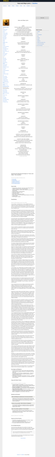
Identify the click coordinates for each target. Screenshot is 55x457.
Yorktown (4, 52)
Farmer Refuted (4, 35)
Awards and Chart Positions (16, 182)
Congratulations (4, 98)
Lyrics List (4, 5)
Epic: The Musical (39, 45)
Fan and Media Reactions (16, 183)
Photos (13, 5)
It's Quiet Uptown (5, 78)
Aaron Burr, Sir (4, 30)
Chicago (38, 37)
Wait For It (4, 44)
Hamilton (35, 3)
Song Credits (14, 179)
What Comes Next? (5, 53)
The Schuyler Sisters (5, 34)
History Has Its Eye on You (6, 51)
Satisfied (4, 41)
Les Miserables (39, 34)
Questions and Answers (15, 181)
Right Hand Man (5, 37)
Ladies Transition (5, 89)
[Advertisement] (19, 13)
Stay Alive (4, 45)
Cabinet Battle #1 (5, 59)
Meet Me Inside (4, 47)
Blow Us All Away (5, 76)
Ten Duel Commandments (6, 46)
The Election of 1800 (5, 79)
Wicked (38, 39)
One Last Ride (4, 97)
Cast (24, 5)
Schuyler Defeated (5, 64)
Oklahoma (38, 40)
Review (17, 5)
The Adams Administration (6, 70)
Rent (38, 36)
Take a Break (4, 60)
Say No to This (4, 61)
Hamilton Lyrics (6, 27)
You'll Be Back (4, 36)
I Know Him (4, 69)
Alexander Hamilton (5, 29)
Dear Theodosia (4, 54)
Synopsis (28, 5)
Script (21, 5)
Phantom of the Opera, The (41, 42)
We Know (4, 71)
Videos (9, 5)
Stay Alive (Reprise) (5, 77)
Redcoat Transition (5, 90)
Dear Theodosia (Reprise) (6, 99)
